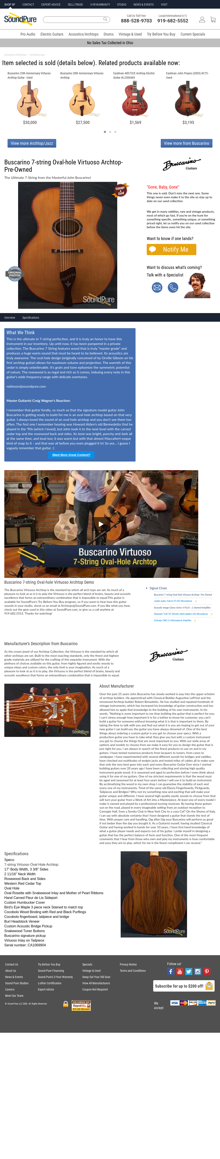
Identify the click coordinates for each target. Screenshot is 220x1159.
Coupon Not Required (95, 989)
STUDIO (121, 4)
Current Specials (193, 34)
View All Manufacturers (96, 983)
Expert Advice (46, 989)
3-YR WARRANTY (100, 4)
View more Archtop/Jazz (32, 143)
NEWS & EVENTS (144, 4)
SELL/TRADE (75, 4)
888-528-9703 (136, 20)
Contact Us (11, 964)
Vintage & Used (130, 34)
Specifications (30, 317)
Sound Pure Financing (51, 970)
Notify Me (175, 249)
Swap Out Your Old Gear (96, 977)
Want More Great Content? (71, 455)
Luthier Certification (49, 983)
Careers (9, 989)
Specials (87, 964)
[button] (105, 132)
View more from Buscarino (186, 143)
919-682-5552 (172, 20)
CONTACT (28, 4)
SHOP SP (9, 4)
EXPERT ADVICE (51, 4)
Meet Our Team (14, 995)
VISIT (164, 4)
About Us (10, 970)
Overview (9, 317)
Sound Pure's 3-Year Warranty (55, 977)
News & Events (14, 977)
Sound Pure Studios (16, 983)
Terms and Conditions (133, 970)
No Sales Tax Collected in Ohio (110, 43)
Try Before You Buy (161, 34)
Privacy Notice (128, 964)
